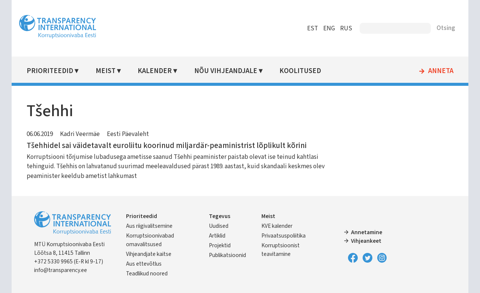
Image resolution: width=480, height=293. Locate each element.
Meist (108, 71)
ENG (326, 28)
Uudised (220, 226)
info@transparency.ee (64, 270)
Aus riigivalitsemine (152, 226)
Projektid (221, 245)
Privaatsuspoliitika (284, 235)
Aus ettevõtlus (147, 264)
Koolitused (302, 71)
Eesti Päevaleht (131, 134)
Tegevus (220, 216)
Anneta (437, 71)
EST (309, 28)
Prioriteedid (53, 71)
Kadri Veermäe (83, 134)
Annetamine (365, 232)
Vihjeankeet (365, 241)
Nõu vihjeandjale (228, 71)
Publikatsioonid (228, 255)
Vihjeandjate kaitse (152, 254)
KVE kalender (277, 226)
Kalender (158, 71)
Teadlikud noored (150, 273)
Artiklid (218, 235)
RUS (343, 28)
